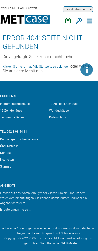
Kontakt (5, 153)
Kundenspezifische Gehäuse (19, 139)
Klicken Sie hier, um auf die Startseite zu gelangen (36, 66)
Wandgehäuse (59, 110)
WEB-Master (69, 243)
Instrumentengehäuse (15, 104)
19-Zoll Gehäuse (11, 110)
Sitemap (5, 166)
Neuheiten (7, 159)
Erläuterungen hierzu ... (15, 209)
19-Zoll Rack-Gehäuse (63, 104)
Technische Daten (12, 117)
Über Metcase (9, 146)
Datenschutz (57, 117)
